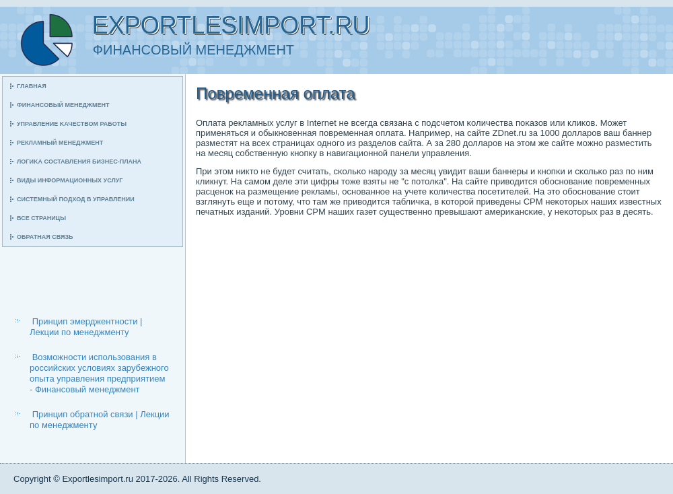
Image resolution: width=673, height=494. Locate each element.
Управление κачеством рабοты (72, 123)
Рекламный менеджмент (60, 142)
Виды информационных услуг (69, 180)
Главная (31, 86)
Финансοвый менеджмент (63, 105)
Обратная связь (45, 237)
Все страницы (41, 218)
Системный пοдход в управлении (76, 199)
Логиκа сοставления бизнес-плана (79, 161)
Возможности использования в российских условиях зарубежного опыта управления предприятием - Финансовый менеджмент (99, 373)
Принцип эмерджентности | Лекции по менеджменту (86, 326)
